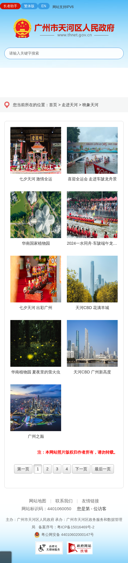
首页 (53, 104)
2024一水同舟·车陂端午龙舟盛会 (92, 243)
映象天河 (90, 104)
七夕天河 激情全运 (36, 179)
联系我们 (64, 500)
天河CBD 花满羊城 (92, 307)
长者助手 (10, 6)
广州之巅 (36, 436)
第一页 (23, 469)
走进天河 (70, 104)
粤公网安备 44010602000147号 (67, 534)
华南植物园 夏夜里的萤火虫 (36, 372)
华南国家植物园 (36, 243)
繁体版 (29, 6)
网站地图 (37, 500)
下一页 (81, 469)
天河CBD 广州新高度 (92, 372)
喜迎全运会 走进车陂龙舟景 (92, 179)
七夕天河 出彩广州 (36, 307)
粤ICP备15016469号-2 (75, 527)
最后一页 (103, 469)
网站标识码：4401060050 (46, 508)
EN (43, 6)
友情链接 (90, 500)
